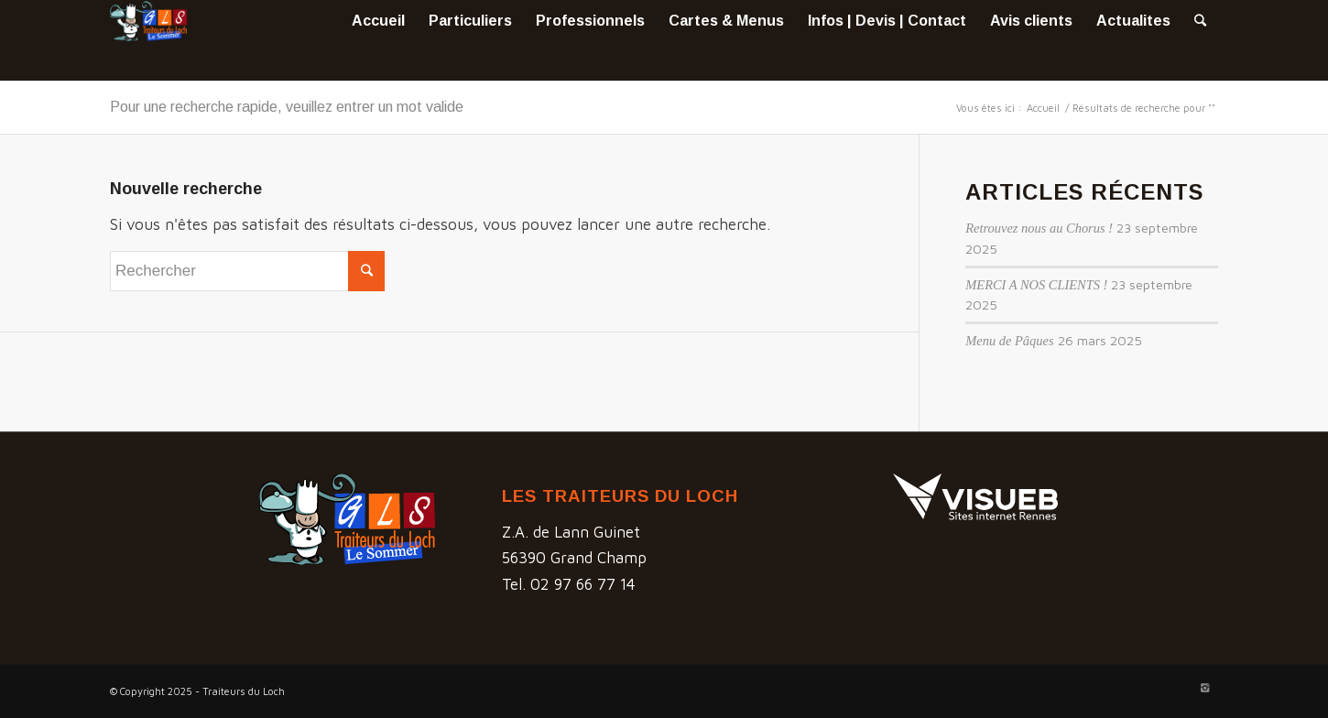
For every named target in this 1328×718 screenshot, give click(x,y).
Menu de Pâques (1009, 340)
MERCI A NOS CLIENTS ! (1036, 284)
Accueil (1043, 108)
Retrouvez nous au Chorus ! (1039, 228)
